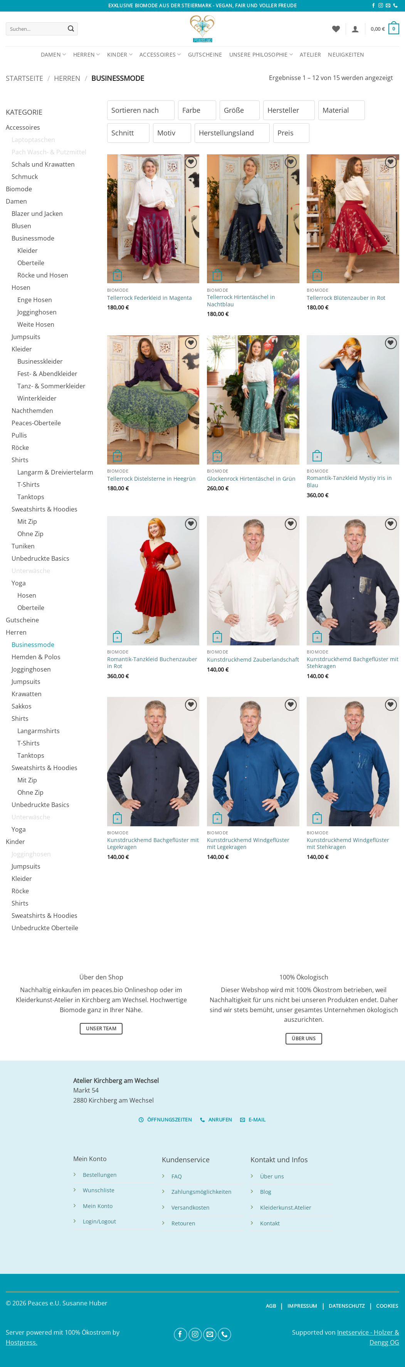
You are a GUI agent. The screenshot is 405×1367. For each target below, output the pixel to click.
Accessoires (160, 54)
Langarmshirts (38, 731)
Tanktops (30, 497)
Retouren (183, 1223)
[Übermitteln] (70, 28)
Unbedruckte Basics (40, 558)
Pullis (19, 435)
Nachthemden (32, 410)
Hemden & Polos (36, 657)
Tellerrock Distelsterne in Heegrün (151, 478)
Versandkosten (190, 1207)
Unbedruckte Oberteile (45, 928)
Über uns (272, 1176)
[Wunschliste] (336, 28)
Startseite (24, 78)
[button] (355, 28)
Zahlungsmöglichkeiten (201, 1191)
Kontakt (270, 1223)
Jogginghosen (37, 312)
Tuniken (23, 546)
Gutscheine (205, 54)
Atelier (310, 54)
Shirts (20, 460)
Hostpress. (21, 1342)
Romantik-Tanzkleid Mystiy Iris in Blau (349, 482)
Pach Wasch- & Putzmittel (49, 152)
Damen (53, 54)
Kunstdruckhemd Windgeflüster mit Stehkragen (348, 844)
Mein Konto (98, 1206)
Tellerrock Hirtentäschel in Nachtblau (241, 301)
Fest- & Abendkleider (47, 373)
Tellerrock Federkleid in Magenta (149, 297)
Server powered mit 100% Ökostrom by (62, 1332)
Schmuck (25, 176)
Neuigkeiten (346, 54)
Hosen (21, 287)
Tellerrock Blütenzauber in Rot (346, 297)
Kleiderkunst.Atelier (285, 1207)
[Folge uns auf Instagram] (380, 5)
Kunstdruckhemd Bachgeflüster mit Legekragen (153, 844)
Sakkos (22, 706)
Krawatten (27, 694)
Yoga (19, 583)
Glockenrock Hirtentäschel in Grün (251, 478)
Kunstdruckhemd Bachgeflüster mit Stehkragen (352, 663)
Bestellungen (100, 1174)
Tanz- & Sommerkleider (51, 386)
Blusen (21, 226)
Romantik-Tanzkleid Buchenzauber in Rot (152, 663)
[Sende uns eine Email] (388, 5)
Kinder (120, 54)
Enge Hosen (34, 300)
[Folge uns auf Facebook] (373, 5)
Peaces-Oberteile (36, 423)
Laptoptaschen (33, 139)
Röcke (20, 447)
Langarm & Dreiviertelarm (55, 472)
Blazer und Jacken (37, 213)
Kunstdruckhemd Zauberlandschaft (253, 659)
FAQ (176, 1176)
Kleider (27, 250)
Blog (265, 1191)
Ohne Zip (30, 534)
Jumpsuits (26, 337)
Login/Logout (99, 1221)
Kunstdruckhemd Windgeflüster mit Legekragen (248, 844)
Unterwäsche (31, 571)
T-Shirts (28, 484)
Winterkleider (37, 398)
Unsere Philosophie (261, 54)
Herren (86, 54)
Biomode (19, 189)
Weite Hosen (35, 324)
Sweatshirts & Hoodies (44, 509)
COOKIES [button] (387, 1305)
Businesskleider (40, 361)
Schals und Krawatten (43, 164)
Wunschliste (98, 1190)
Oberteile (30, 263)
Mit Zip (27, 521)
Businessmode (33, 238)
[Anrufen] (395, 5)
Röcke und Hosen (42, 275)
